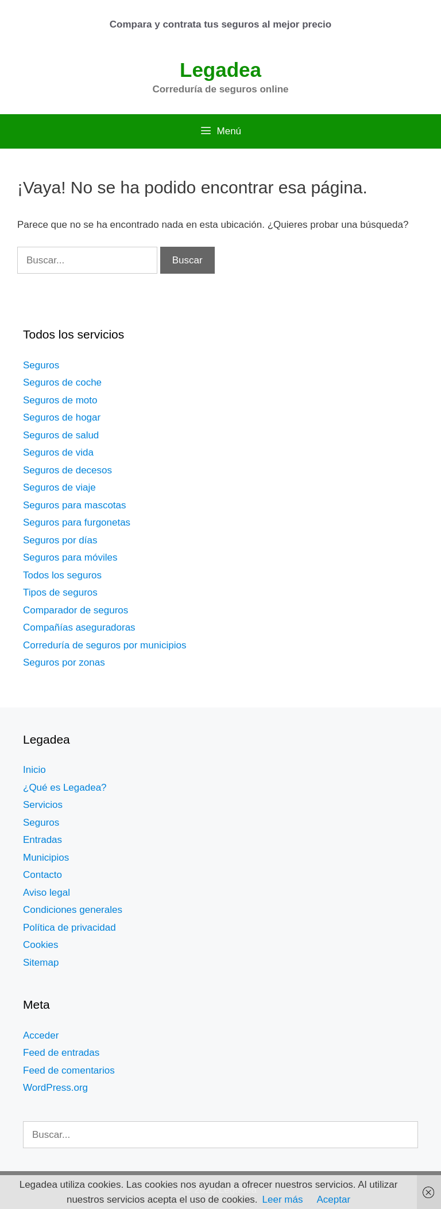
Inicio (34, 769)
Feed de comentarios (69, 1070)
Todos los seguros (62, 575)
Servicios (43, 804)
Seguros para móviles (70, 557)
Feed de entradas (61, 1052)
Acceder (41, 1035)
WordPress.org (55, 1087)
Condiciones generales (72, 909)
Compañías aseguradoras (79, 627)
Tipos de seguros (60, 592)
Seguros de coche (62, 382)
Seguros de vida (58, 452)
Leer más (282, 1199)
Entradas (42, 839)
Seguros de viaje (59, 487)
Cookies (40, 944)
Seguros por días (60, 540)
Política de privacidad (69, 927)
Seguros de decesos (67, 470)
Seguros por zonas (64, 662)
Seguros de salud (61, 435)
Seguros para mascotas (74, 505)
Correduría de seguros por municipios (104, 645)
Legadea (220, 70)
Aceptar (333, 1199)
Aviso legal (46, 892)
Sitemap (41, 962)
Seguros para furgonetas (76, 522)
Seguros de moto (60, 400)
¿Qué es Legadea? (65, 787)
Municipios (46, 857)
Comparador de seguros (75, 610)
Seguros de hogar (61, 417)
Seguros (41, 365)
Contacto (42, 874)
